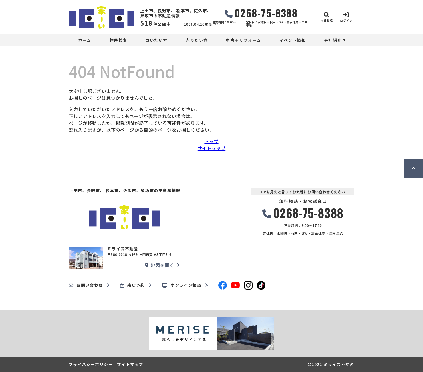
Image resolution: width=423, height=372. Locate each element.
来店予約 (132, 285)
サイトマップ (211, 148)
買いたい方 (156, 40)
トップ (211, 141)
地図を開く (159, 265)
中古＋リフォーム (243, 40)
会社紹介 (333, 40)
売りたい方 (197, 40)
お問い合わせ (86, 285)
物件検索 (118, 40)
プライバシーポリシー (91, 364)
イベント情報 (292, 40)
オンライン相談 (181, 285)
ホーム (84, 40)
